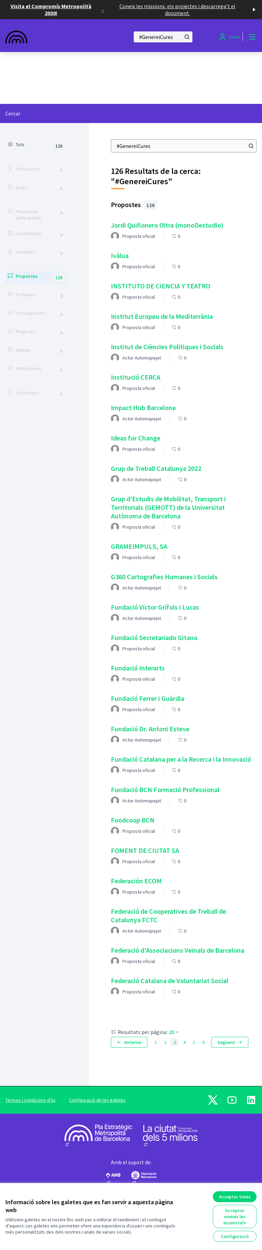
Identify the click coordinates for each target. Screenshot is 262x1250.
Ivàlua (120, 255)
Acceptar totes (235, 1197)
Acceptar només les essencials (234, 1216)
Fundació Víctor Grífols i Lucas (155, 607)
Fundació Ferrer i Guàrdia (147, 698)
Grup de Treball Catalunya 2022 (156, 468)
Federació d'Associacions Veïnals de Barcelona (177, 950)
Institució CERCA (135, 377)
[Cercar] (163, 36)
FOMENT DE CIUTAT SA (145, 850)
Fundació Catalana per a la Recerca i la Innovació (181, 759)
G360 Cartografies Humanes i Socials (164, 576)
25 (174, 1032)
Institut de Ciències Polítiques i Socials (167, 346)
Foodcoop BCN (133, 820)
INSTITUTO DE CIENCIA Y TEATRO (160, 286)
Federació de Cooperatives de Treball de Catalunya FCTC (168, 915)
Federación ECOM (136, 881)
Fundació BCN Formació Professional (165, 789)
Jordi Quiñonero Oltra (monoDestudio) (167, 225)
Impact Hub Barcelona (143, 407)
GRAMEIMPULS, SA (139, 546)
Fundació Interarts (138, 668)
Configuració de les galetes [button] (97, 1100)
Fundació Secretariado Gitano (154, 637)
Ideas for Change (135, 438)
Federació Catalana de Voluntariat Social (169, 980)
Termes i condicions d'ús (30, 1100)
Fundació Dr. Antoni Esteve (150, 728)
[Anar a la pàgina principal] (50, 37)
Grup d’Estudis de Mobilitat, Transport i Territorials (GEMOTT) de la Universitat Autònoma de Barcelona (168, 507)
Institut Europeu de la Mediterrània (162, 316)
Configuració (235, 1236)
